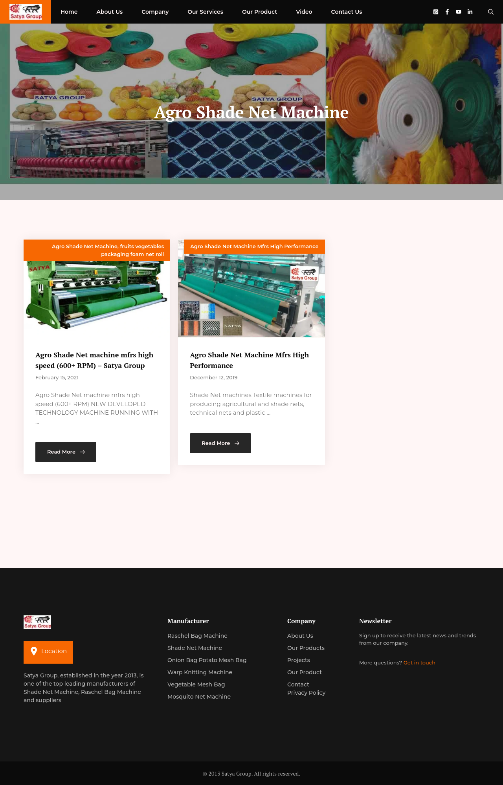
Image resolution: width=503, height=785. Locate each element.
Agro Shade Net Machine (84, 246)
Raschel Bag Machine (197, 635)
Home (69, 11)
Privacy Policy (306, 692)
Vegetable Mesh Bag (196, 684)
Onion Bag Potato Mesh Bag (207, 660)
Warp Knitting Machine (199, 672)
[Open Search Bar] (491, 12)
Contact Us (346, 11)
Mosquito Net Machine (199, 696)
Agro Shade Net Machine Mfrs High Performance (254, 246)
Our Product (259, 11)
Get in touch (419, 662)
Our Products (306, 647)
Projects (298, 660)
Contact (298, 684)
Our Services (205, 11)
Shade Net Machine (194, 647)
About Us (109, 11)
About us (300, 635)
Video (304, 11)
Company (155, 11)
